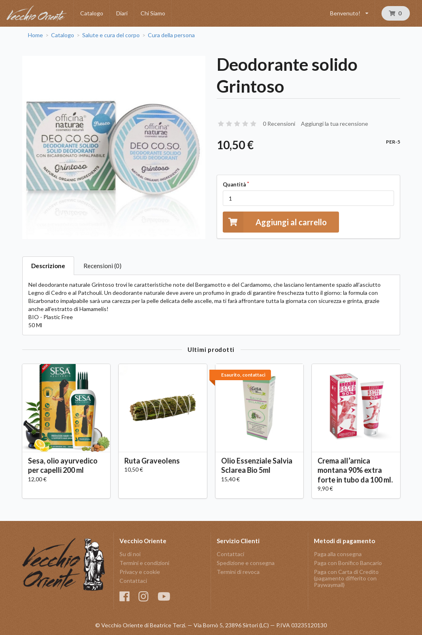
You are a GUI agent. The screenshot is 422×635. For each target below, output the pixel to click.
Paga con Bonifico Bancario (348, 562)
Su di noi (130, 554)
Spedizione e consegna (246, 562)
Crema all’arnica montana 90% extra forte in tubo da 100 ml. (355, 470)
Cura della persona (171, 35)
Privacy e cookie (139, 571)
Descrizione (48, 265)
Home (35, 35)
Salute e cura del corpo (111, 35)
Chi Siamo (153, 13)
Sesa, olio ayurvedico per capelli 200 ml (63, 465)
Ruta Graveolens (152, 460)
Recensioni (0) (102, 265)
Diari (122, 13)
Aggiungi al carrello (275, 222)
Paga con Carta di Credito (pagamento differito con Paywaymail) (346, 578)
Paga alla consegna (338, 554)
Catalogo (91, 13)
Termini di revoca (238, 571)
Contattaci (133, 580)
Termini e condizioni (144, 562)
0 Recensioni (279, 123)
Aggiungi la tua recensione (334, 123)
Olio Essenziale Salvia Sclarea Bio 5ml (256, 465)
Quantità (234, 184)
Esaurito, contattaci (243, 375)
